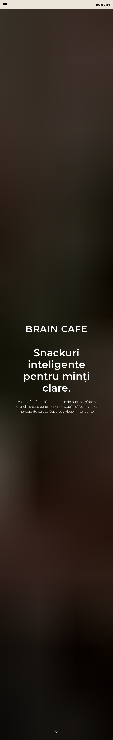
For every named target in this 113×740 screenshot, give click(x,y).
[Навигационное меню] (5, 4)
